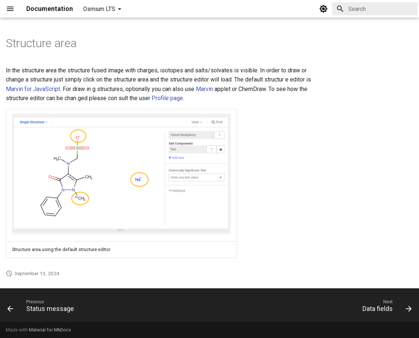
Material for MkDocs (50, 330)
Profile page (167, 98)
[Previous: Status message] (42, 307)
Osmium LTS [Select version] (99, 8)
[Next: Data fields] (385, 307)
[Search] (375, 8)
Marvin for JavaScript (33, 89)
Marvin (204, 89)
